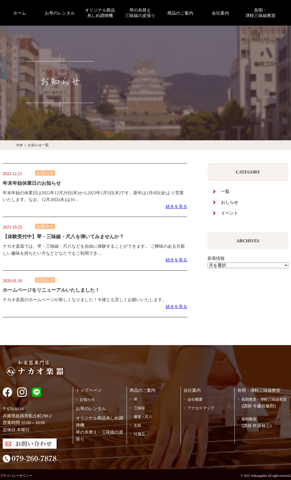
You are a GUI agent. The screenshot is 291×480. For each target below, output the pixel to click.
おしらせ (229, 202)
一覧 (225, 191)
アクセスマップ (201, 408)
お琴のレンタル (91, 408)
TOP (19, 145)
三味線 (139, 408)
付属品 (139, 434)
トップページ (89, 390)
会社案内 (192, 390)
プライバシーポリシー (16, 476)
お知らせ (87, 399)
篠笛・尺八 (143, 417)
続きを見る (176, 206)
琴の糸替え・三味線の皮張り (99, 435)
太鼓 (137, 426)
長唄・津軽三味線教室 (258, 390)
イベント (229, 213)
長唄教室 (249, 419)
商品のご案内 (142, 390)
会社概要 (195, 399)
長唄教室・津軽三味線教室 (264, 399)
